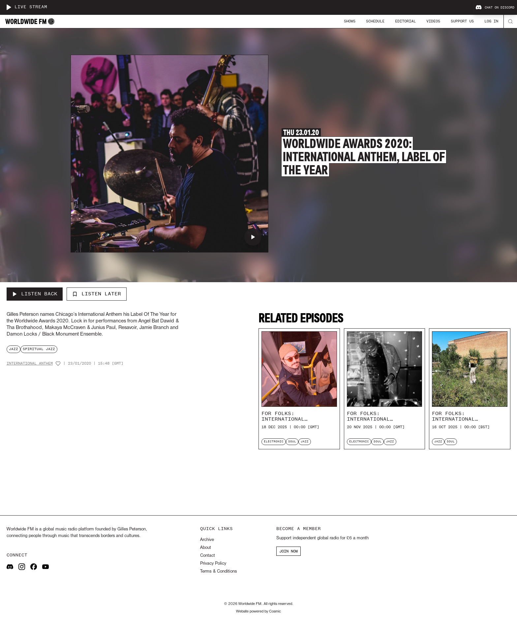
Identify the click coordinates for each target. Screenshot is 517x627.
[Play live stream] (8, 7)
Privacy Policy (213, 563)
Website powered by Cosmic (258, 611)
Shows (349, 21)
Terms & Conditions (218, 571)
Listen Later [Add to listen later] (96, 294)
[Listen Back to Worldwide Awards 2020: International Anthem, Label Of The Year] (35, 294)
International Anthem (30, 363)
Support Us (462, 21)
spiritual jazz (39, 349)
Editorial (405, 21)
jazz (13, 349)
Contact (207, 555)
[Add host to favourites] (58, 363)
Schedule (375, 21)
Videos (433, 21)
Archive (207, 540)
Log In (491, 21)
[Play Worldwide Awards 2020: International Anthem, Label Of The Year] (252, 237)
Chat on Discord (494, 7)
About (205, 548)
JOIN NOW (288, 551)
